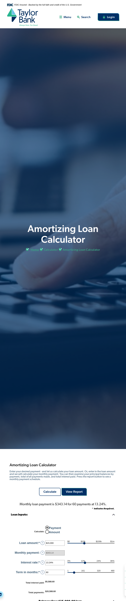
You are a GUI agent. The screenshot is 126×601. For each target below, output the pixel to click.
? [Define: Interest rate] (42, 562)
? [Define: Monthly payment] (42, 553)
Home (35, 249)
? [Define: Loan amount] (42, 543)
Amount (54, 532)
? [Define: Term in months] (42, 572)
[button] (63, 515)
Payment (55, 527)
